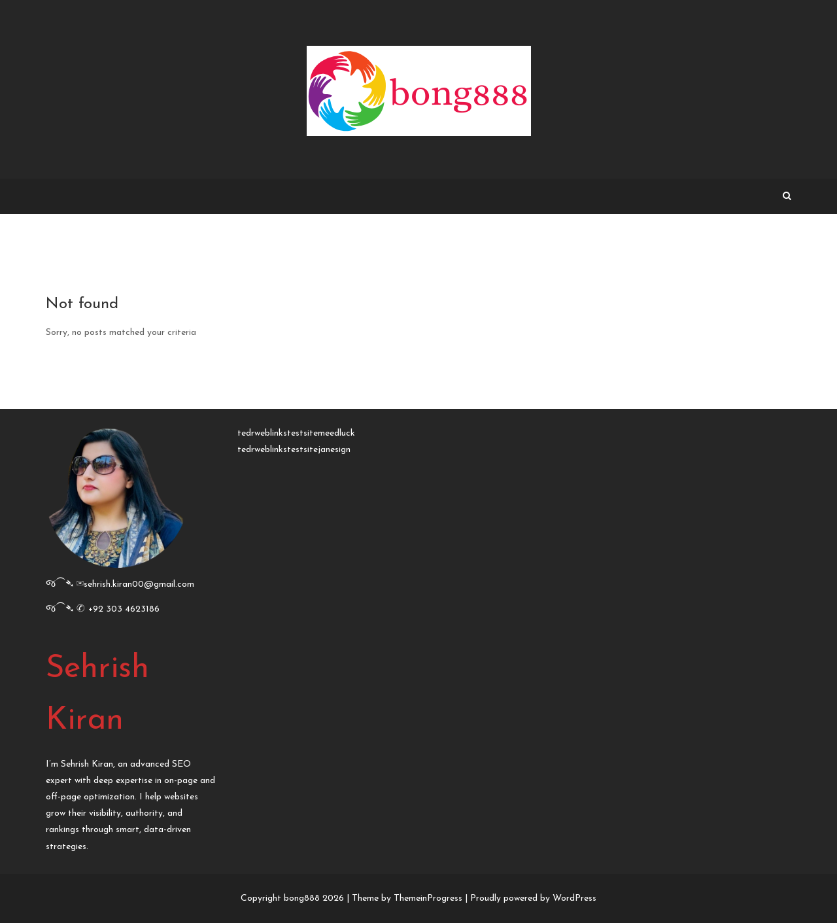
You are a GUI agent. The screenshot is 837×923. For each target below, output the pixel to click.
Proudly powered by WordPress (533, 898)
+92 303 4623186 (124, 609)
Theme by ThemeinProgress (407, 898)
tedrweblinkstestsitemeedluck (296, 433)
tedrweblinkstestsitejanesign (293, 450)
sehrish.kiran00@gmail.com (139, 584)
